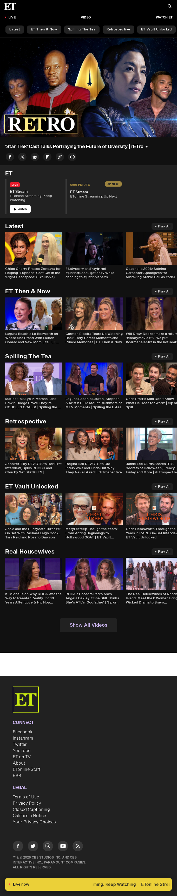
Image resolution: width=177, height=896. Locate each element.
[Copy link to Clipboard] (59, 157)
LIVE (12, 17)
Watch (20, 209)
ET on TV (22, 757)
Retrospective (118, 29)
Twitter (20, 744)
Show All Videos (88, 625)
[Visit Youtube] (63, 847)
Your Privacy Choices (34, 822)
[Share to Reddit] (35, 157)
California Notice (29, 816)
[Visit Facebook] (18, 847)
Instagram (23, 738)
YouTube (21, 751)
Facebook (22, 732)
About (19, 763)
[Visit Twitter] (33, 847)
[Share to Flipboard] (47, 157)
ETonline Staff (27, 769)
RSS (17, 776)
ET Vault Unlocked (156, 29)
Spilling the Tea (82, 29)
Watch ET (164, 17)
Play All (162, 226)
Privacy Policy (27, 803)
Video (86, 17)
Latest (14, 29)
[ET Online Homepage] (11, 6)
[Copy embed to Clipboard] (72, 157)
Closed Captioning (31, 809)
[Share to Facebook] (10, 157)
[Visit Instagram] (48, 847)
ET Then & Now (44, 29)
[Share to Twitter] (22, 157)
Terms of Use (26, 797)
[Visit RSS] (78, 847)
